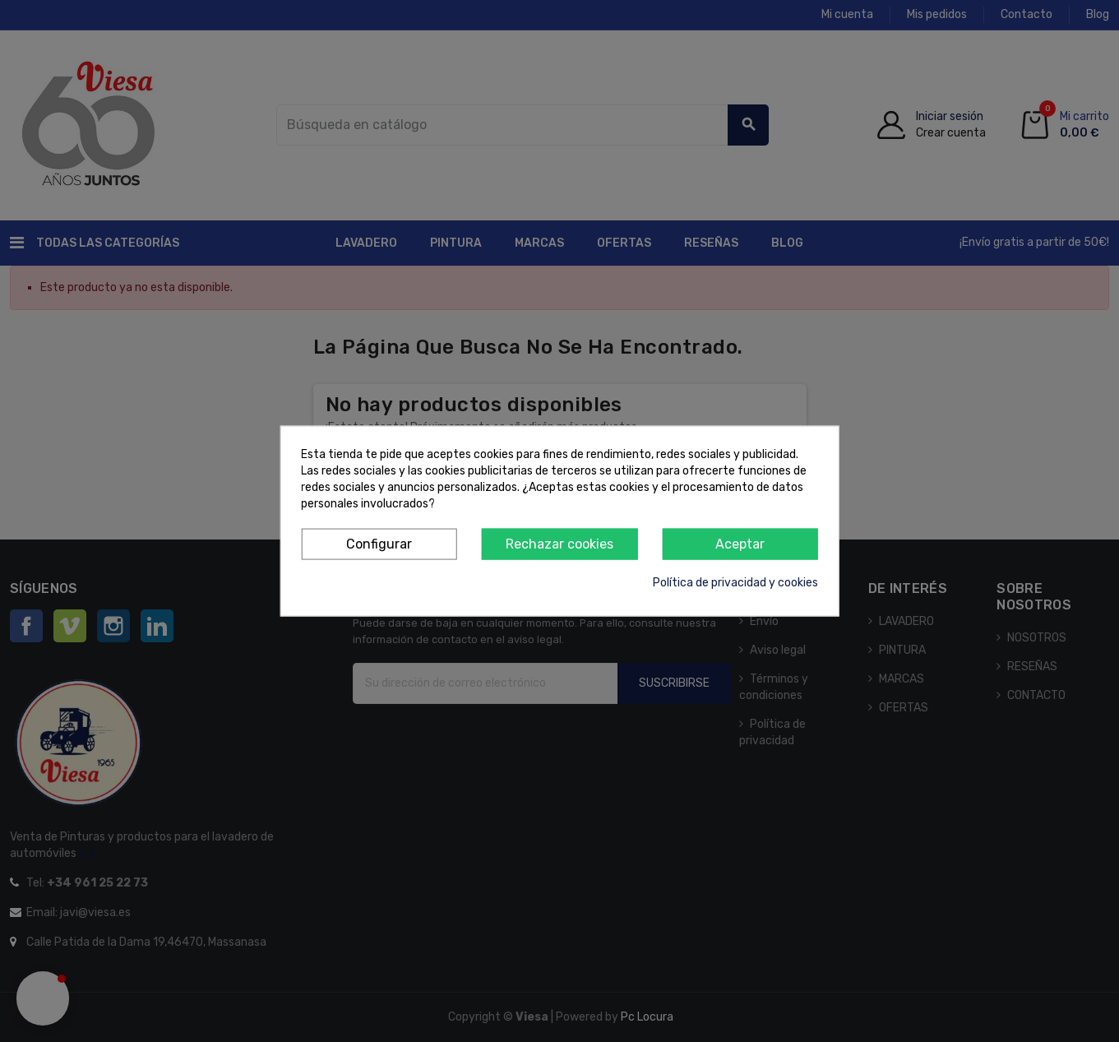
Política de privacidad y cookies (735, 583)
